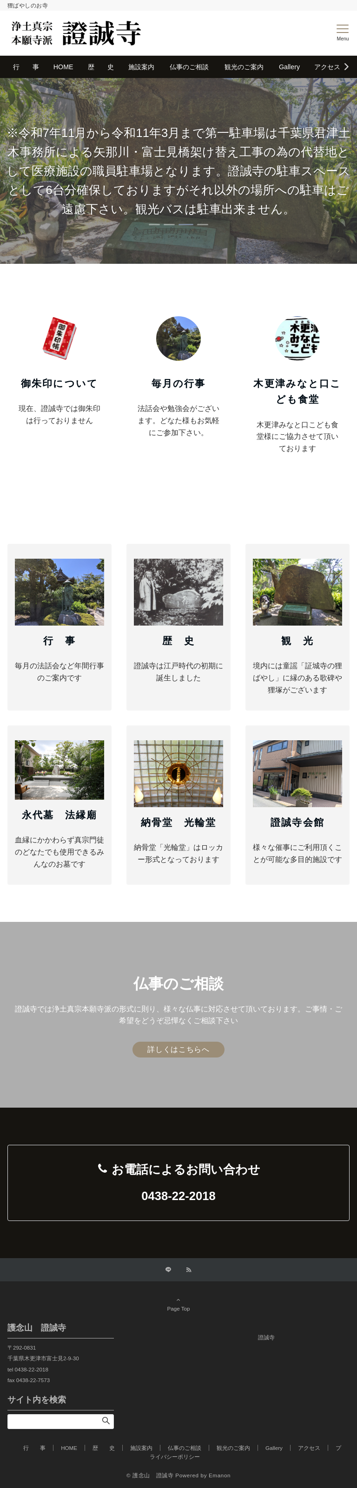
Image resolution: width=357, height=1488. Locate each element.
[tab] (154, 224)
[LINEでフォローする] (168, 1270)
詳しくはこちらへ (178, 1049)
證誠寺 (266, 1337)
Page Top (178, 1304)
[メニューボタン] (343, 33)
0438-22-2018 (178, 1195)
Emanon (220, 1475)
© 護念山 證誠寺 (150, 1475)
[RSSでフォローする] (189, 1270)
